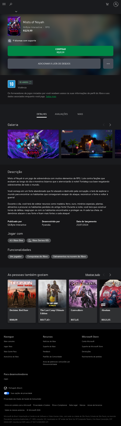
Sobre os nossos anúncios (15, 410)
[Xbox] (8, 11)
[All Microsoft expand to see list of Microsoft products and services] (4, 4)
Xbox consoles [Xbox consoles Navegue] (9, 341)
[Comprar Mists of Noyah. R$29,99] (60, 51)
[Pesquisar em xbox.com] (11, 4)
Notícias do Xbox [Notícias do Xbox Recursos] (49, 341)
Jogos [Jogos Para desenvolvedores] (6, 379)
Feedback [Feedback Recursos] (46, 351)
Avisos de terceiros (94, 405)
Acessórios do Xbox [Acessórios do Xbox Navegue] (11, 357)
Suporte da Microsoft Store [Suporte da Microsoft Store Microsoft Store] (92, 346)
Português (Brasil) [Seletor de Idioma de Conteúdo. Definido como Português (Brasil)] (15, 388)
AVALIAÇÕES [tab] (61, 113)
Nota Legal (73, 405)
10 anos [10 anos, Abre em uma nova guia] (25, 82)
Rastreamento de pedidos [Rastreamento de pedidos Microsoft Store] (92, 357)
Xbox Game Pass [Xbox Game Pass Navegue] (10, 351)
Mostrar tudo (92, 274)
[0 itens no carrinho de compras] (108, 4)
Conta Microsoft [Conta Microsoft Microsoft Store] (88, 341)
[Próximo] (110, 125)
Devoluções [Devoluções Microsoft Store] (86, 351)
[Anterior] (104, 125)
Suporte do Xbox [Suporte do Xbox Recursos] (49, 346)
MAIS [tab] (80, 113)
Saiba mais (51, 96)
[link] (22, 301)
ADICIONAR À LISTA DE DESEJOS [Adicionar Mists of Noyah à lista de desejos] (54, 63)
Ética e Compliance (59, 405)
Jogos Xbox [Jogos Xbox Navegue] (8, 346)
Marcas (82, 405)
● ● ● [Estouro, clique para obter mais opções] (108, 63)
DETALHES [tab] (42, 113)
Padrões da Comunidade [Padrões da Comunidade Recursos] (52, 357)
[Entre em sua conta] (116, 4)
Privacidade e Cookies (41, 405)
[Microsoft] (60, 2)
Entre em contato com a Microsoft (18, 405)
